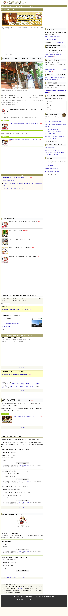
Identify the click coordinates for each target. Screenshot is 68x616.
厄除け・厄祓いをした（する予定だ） (11, 473)
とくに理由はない (7, 497)
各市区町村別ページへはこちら (10, 180)
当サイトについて (9, 6)
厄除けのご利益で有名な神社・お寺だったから (13, 489)
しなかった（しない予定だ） (9, 476)
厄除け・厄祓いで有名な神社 (9, 452)
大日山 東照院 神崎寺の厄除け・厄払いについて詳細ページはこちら (17, 335)
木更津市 (16, 386)
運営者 (26, 6)
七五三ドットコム (49, 165)
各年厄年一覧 (60, 42)
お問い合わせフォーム (20, 588)
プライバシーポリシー (18, 6)
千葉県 (3, 387)
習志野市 (9, 385)
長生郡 (14, 385)
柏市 (18, 383)
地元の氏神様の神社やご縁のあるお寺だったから (13, 495)
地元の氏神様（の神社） (8, 457)
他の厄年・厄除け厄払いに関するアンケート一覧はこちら (15, 577)
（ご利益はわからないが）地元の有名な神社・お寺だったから (16, 492)
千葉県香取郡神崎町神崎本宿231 (11, 323)
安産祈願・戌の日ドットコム (51, 168)
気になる (5, 544)
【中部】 (59, 152)
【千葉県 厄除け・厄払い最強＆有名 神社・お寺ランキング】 (15, 309)
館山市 (19, 385)
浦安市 (3, 385)
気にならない (6, 546)
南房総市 (38, 383)
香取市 (24, 385)
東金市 (21, 386)
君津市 (29, 385)
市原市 (22, 383)
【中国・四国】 (48, 154)
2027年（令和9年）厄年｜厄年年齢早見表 (54, 39)
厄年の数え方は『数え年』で (51, 129)
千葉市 (3, 383)
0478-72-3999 (7, 326)
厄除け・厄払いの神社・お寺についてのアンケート (14, 188)
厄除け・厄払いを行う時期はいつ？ (53, 121)
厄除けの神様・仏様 (49, 147)
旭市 (11, 386)
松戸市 (13, 383)
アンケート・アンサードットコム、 (24, 465)
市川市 (8, 383)
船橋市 (27, 383)
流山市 (32, 383)
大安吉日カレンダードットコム (52, 171)
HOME (2, 6)
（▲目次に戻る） (22, 367)
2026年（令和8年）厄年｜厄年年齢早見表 (54, 36)
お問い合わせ (31, 6)
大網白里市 (35, 385)
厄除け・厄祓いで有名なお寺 (9, 455)
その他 (4, 460)
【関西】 (63, 152)
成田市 (6, 386)
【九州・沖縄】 (55, 154)
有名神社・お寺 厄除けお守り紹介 (52, 150)
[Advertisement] (22, 41)
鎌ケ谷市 (32, 386)
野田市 (26, 386)
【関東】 (55, 152)
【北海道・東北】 (49, 152)
